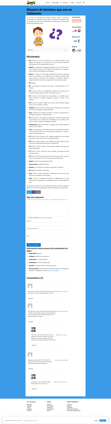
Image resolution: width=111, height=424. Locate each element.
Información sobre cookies (73, 410)
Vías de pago (50, 406)
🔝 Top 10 (65, 2)
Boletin (48, 410)
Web (28, 235)
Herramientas (50, 409)
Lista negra (50, 407)
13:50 (67, 291)
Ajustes (96, 420)
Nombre (29, 221)
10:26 (65, 382)
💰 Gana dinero (55, 2)
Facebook (29, 409)
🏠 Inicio (47, 2)
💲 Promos (78, 2)
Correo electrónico (33, 228)
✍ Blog (72, 2)
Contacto (69, 406)
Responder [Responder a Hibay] (34, 345)
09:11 (65, 334)
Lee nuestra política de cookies (30, 420)
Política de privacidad (72, 409)
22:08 (67, 311)
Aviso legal (69, 407)
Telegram (29, 406)
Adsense (58, 93)
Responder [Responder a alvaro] (30, 321)
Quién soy (69, 404)
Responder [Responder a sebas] (30, 368)
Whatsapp (29, 404)
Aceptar (102, 420)
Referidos (49, 404)
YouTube (29, 410)
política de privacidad (46, 217)
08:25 (67, 360)
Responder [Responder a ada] (30, 298)
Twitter (28, 407)
